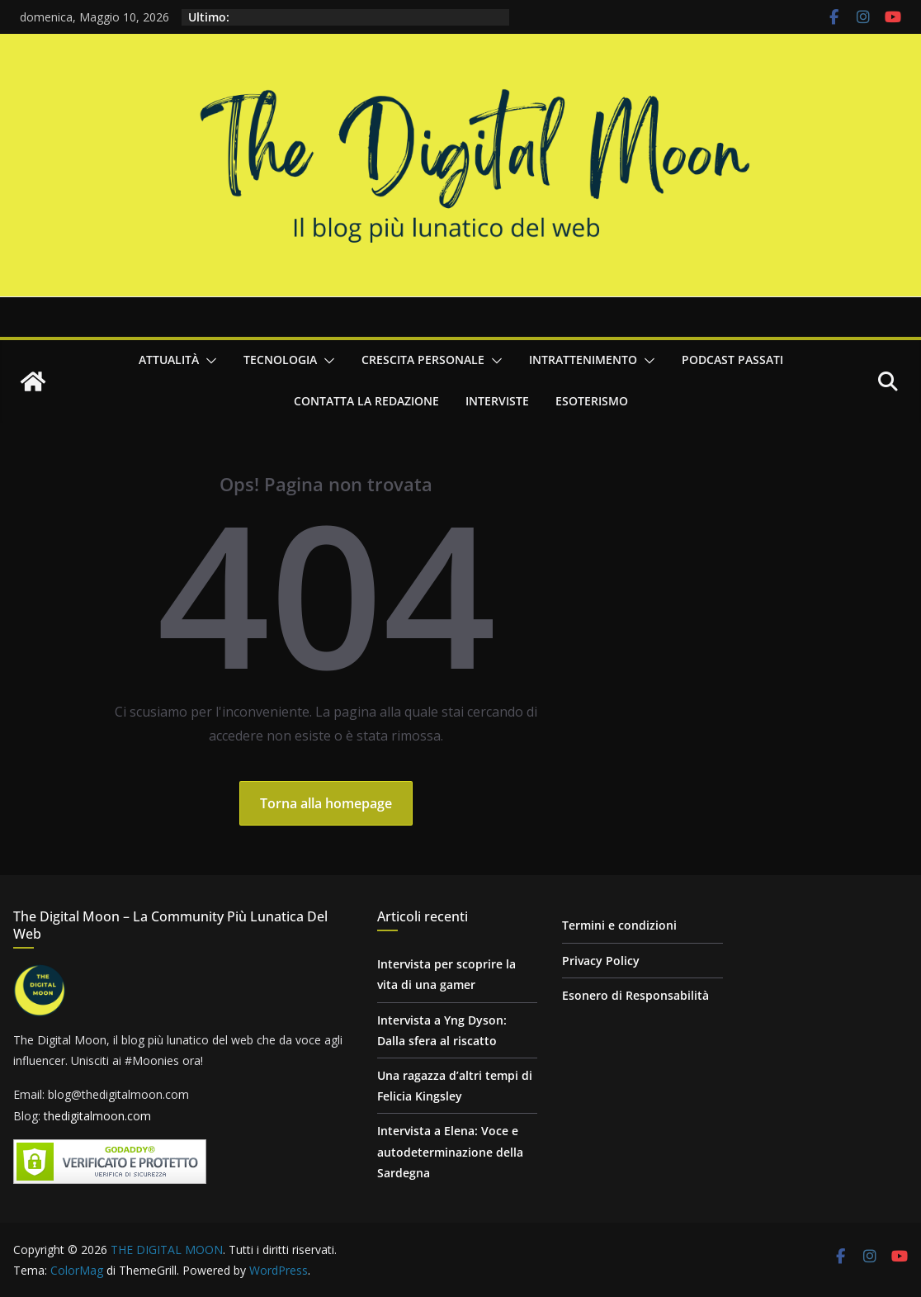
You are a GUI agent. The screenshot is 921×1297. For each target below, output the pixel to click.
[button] (208, 360)
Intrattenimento (583, 359)
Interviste (497, 401)
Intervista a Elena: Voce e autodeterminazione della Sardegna (450, 1151)
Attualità (169, 359)
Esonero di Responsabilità (635, 995)
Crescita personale (422, 359)
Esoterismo (591, 401)
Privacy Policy (601, 960)
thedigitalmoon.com (97, 1116)
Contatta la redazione (366, 401)
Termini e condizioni (619, 925)
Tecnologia (280, 359)
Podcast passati (732, 359)
